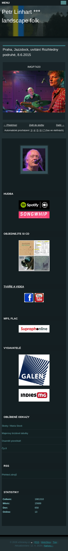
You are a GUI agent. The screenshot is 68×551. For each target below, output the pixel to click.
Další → (60, 125)
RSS (36, 542)
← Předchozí (10, 125)
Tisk (55, 542)
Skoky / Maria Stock (12, 425)
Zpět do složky (36, 125)
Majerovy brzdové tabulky (15, 433)
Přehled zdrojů (9, 474)
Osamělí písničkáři (11, 440)
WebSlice (46, 542)
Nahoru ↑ (48, 545)
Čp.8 (4, 448)
